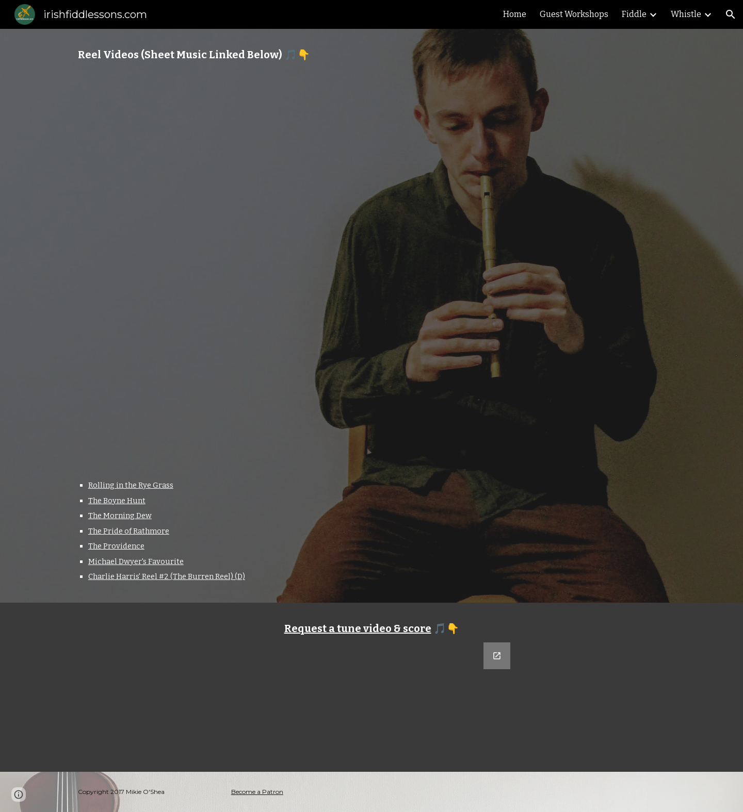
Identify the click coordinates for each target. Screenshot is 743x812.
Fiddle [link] (634, 14)
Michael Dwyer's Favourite (136, 561)
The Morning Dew (120, 515)
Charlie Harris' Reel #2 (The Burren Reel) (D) (166, 576)
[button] (730, 14)
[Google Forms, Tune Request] (371, 700)
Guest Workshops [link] (574, 14)
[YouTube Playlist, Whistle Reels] (371, 270)
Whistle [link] (686, 14)
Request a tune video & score (357, 628)
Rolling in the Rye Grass (130, 485)
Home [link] (514, 14)
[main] (371, 55)
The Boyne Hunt (117, 500)
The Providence (116, 546)
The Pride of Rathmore (128, 531)
